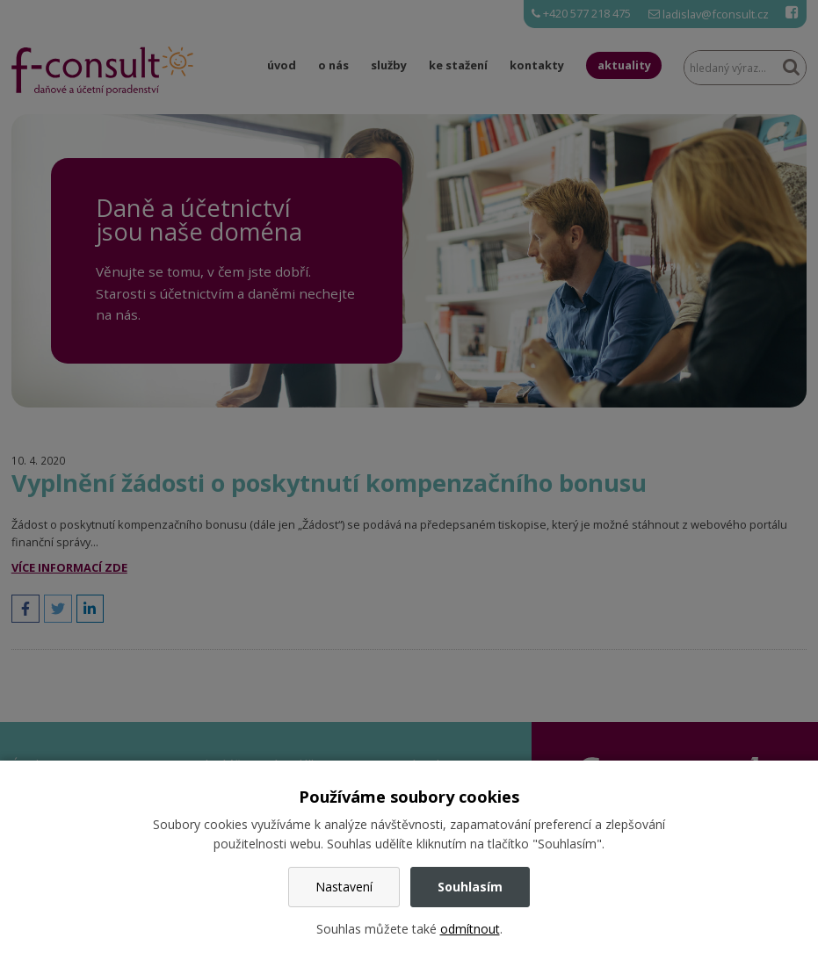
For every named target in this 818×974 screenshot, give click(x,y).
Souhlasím (470, 886)
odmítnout (470, 928)
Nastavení (344, 886)
